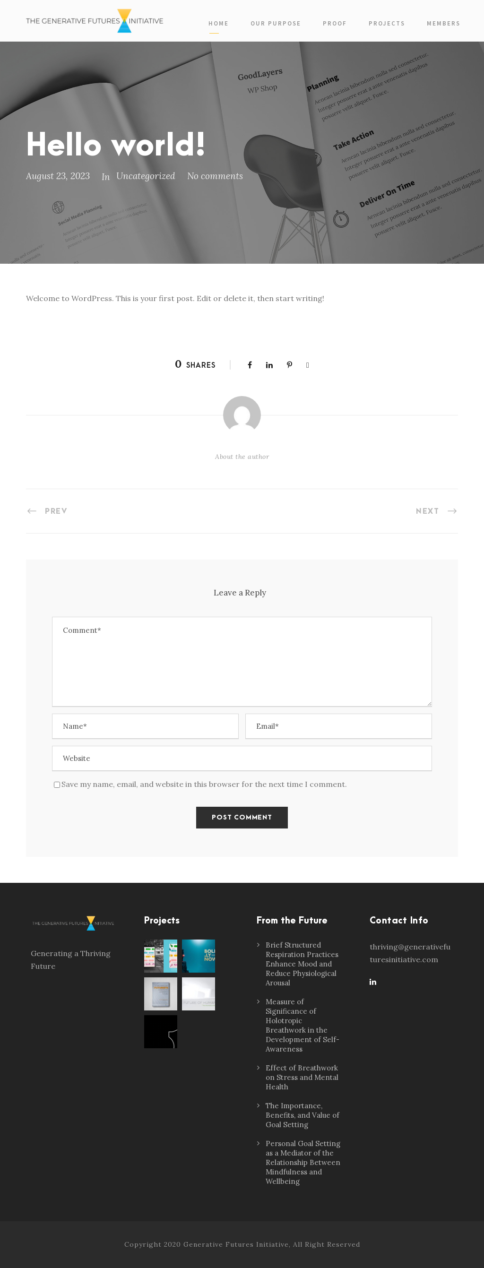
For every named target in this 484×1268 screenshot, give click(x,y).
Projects (387, 23)
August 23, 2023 (58, 175)
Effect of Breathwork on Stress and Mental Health (302, 1077)
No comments (215, 175)
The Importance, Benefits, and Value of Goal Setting (302, 1115)
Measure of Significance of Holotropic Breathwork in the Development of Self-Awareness (302, 1025)
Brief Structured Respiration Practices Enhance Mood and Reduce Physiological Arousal (302, 963)
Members (443, 23)
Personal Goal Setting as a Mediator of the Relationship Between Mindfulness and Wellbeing (303, 1162)
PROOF (335, 23)
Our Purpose (276, 23)
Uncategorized (145, 175)
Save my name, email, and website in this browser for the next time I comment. (204, 784)
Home (218, 23)
